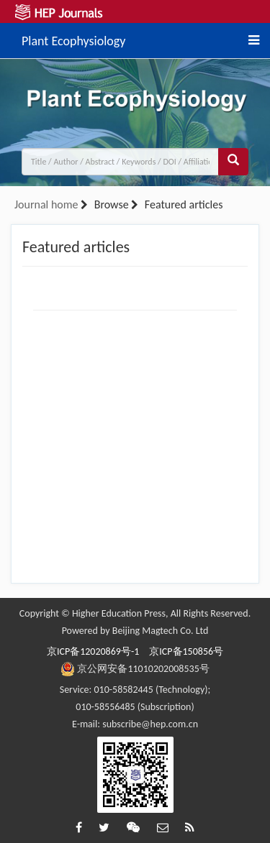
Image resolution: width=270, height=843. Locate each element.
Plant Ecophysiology (73, 39)
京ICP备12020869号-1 (93, 651)
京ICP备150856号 (186, 651)
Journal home (46, 204)
